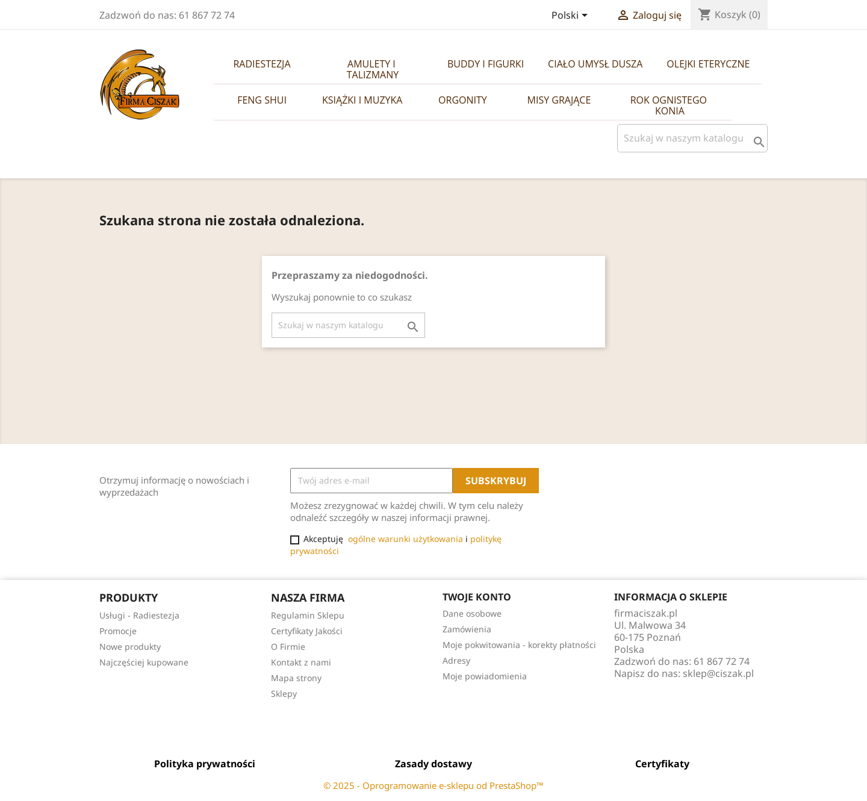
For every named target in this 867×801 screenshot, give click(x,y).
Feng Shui (262, 100)
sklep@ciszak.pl (718, 673)
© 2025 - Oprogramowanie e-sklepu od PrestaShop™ (433, 785)
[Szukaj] (692, 138)
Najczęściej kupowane (143, 662)
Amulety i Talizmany (373, 69)
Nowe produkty (130, 646)
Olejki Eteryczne (708, 63)
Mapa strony (296, 678)
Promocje (118, 631)
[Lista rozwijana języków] (572, 16)
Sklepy (284, 693)
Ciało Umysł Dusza (595, 63)
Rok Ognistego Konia (670, 105)
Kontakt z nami (301, 662)
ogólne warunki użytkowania (405, 538)
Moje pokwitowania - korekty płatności (519, 644)
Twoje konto (477, 596)
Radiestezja (261, 63)
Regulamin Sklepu (307, 615)
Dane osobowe (472, 613)
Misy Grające (559, 100)
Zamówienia (467, 629)
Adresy (456, 660)
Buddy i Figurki (485, 63)
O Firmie (288, 646)
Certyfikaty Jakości (307, 631)
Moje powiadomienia (485, 676)
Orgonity (462, 100)
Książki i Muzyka (362, 100)
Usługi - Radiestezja (139, 615)
